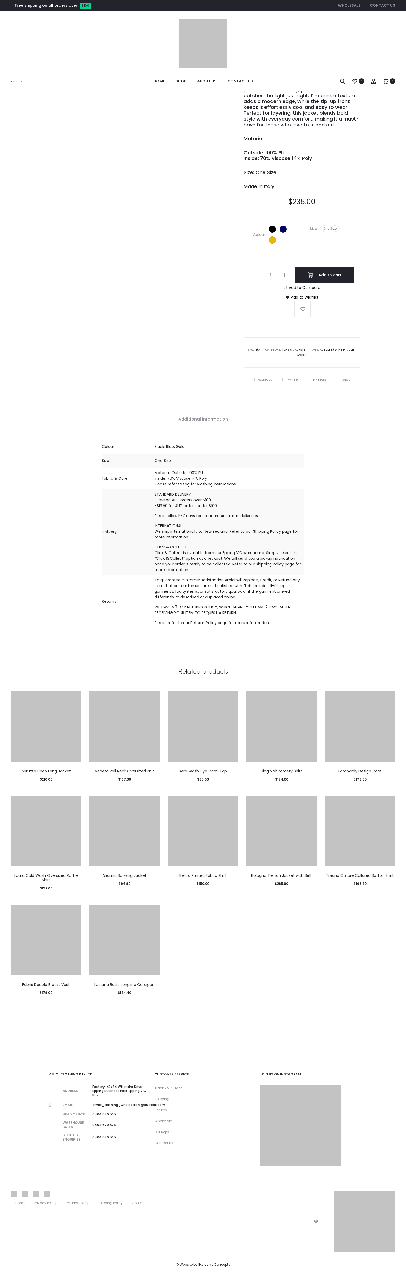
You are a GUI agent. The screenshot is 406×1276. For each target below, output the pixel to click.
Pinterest (319, 380)
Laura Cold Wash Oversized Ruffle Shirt (46, 878)
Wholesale (349, 5)
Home (159, 81)
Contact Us (382, 5)
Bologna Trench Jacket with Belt (281, 875)
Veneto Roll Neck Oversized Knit (124, 771)
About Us (207, 81)
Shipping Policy (110, 1203)
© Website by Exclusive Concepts (203, 1264)
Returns (161, 1110)
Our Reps (162, 1132)
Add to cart (324, 275)
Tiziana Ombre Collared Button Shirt (360, 875)
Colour (259, 234)
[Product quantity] (271, 275)
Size (313, 229)
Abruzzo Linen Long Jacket (46, 771)
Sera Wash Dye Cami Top (203, 771)
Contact (139, 1203)
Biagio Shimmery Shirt (281, 771)
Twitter (291, 380)
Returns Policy (77, 1203)
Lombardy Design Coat (360, 771)
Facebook (263, 380)
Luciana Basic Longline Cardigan (124, 984)
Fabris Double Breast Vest (46, 984)
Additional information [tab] (203, 419)
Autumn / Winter (333, 350)
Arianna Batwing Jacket (124, 875)
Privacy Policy (45, 1203)
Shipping (162, 1099)
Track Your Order (168, 1088)
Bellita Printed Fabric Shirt (203, 875)
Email (344, 380)
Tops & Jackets (294, 350)
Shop (181, 81)
